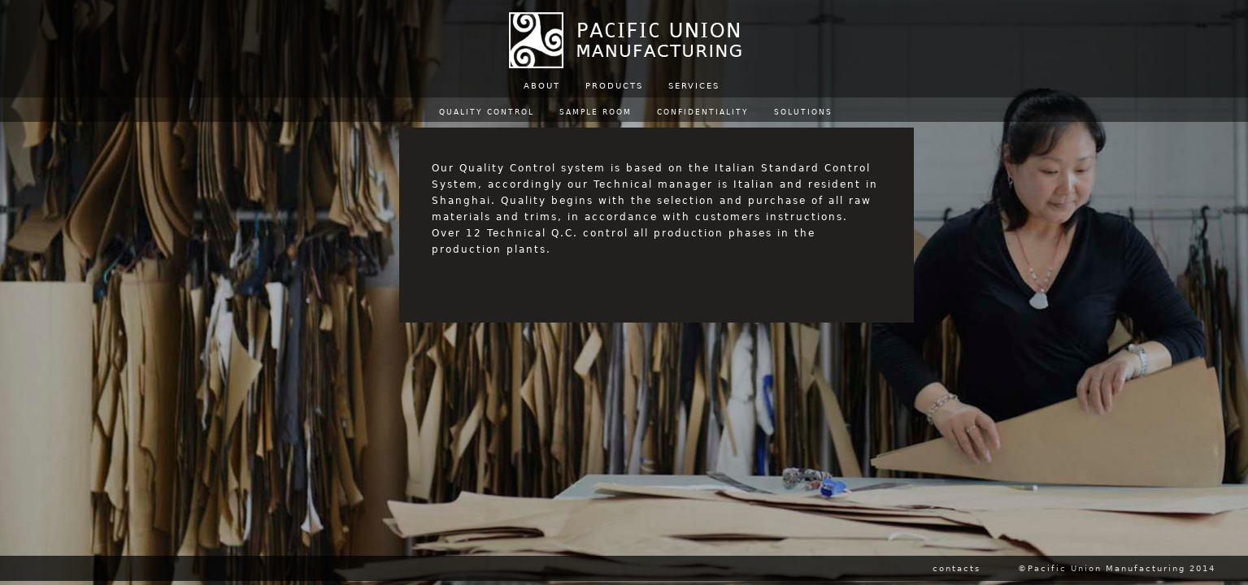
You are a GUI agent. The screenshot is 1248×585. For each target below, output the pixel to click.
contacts (957, 568)
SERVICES (694, 85)
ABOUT (542, 85)
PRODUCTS (614, 85)
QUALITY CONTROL (486, 112)
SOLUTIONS (803, 112)
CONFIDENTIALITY (703, 112)
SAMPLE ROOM (595, 112)
